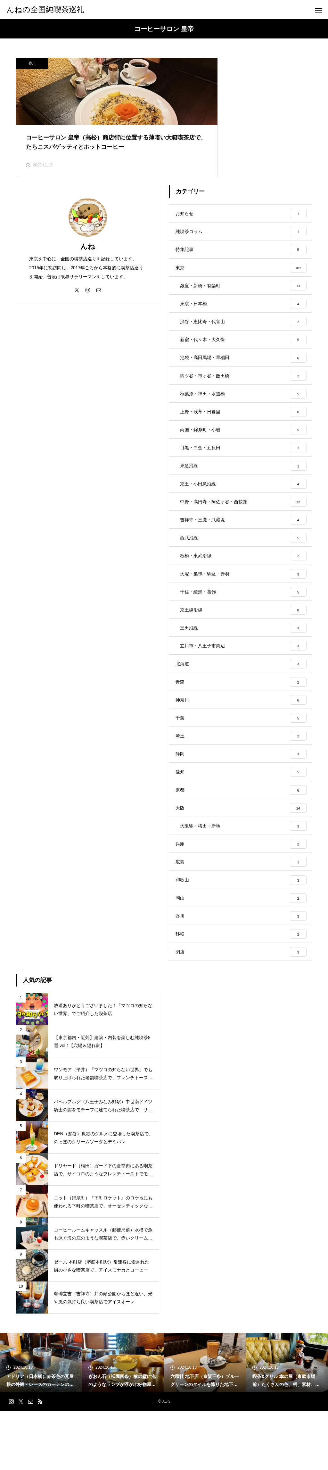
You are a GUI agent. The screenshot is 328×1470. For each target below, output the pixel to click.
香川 (32, 63)
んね (87, 254)
